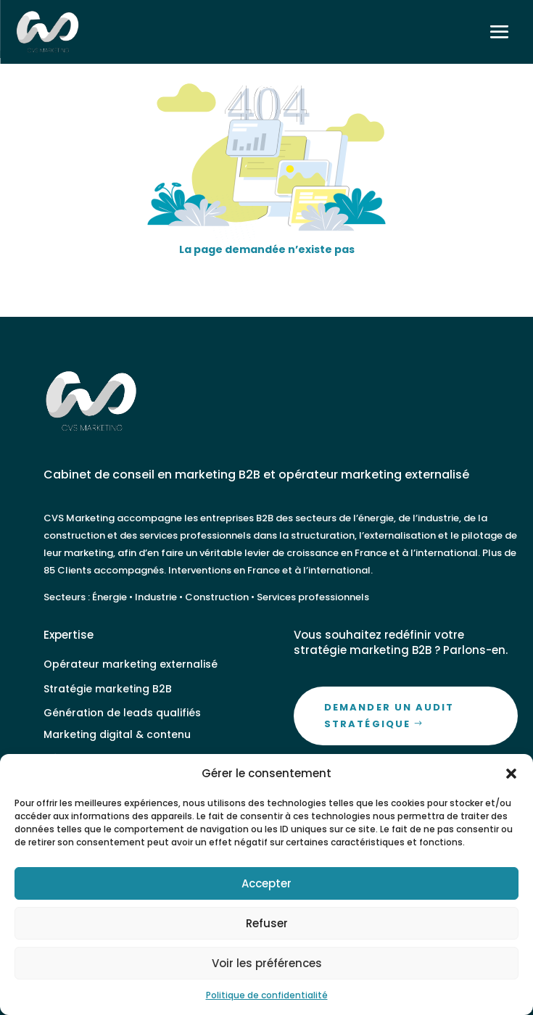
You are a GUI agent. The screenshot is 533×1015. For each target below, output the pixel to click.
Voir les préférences (267, 963)
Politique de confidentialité (267, 995)
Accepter (266, 883)
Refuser (267, 923)
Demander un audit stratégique (389, 715)
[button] (511, 773)
